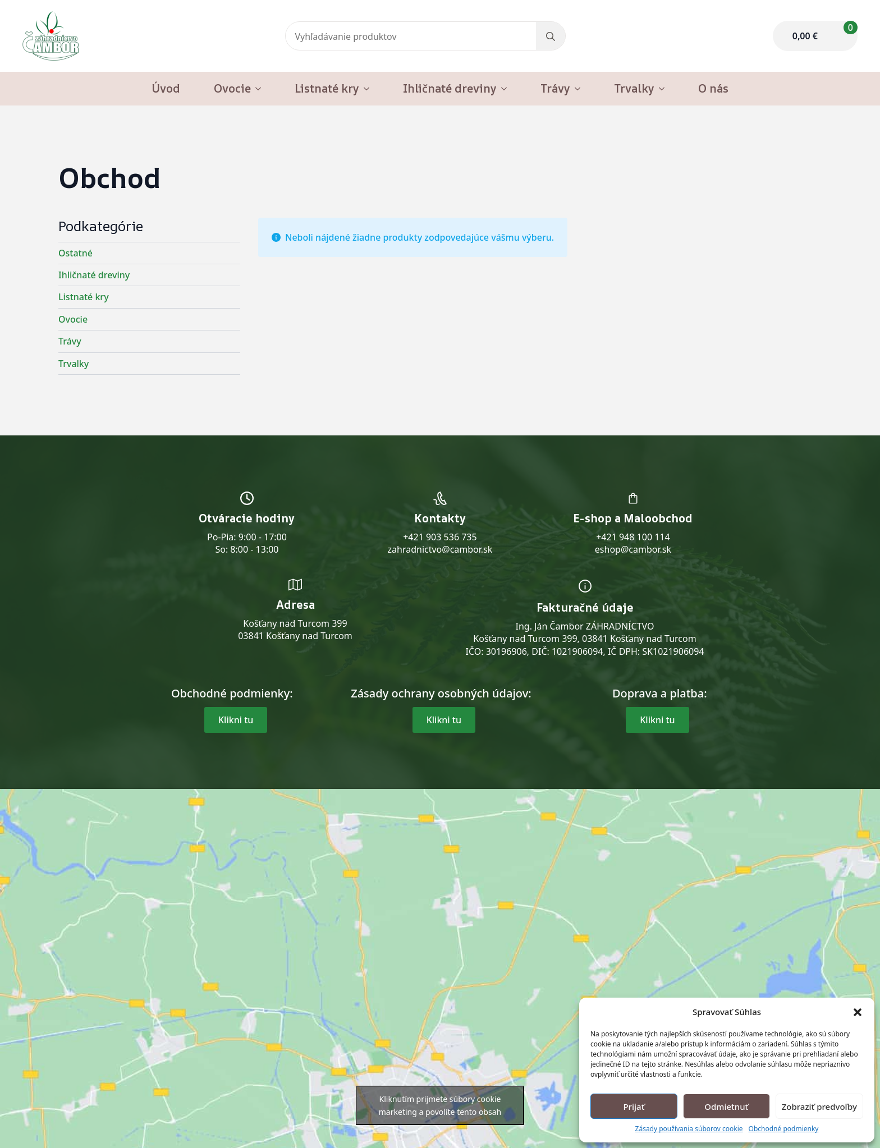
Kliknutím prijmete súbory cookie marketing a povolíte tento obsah (440, 1105)
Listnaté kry (327, 88)
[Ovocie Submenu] (261, 88)
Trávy (555, 88)
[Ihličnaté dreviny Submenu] (507, 88)
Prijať (633, 1106)
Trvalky (634, 88)
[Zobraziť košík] (815, 36)
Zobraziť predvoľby (819, 1106)
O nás (713, 88)
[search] (550, 36)
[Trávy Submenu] (581, 88)
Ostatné (75, 253)
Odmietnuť (726, 1106)
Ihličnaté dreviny (450, 88)
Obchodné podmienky (784, 1128)
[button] (857, 1012)
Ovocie (232, 88)
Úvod (166, 88)
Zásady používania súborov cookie (689, 1128)
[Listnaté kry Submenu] (370, 88)
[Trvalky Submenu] (665, 88)
